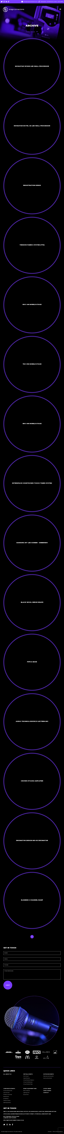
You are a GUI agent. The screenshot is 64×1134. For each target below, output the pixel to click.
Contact (46, 1092)
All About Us (7, 1074)
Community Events (47, 1078)
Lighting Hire (26, 1092)
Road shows (6, 1096)
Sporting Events (7, 1102)
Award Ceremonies (7, 1090)
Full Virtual (26, 1076)
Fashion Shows (6, 1100)
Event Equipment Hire (30, 1088)
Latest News (47, 1088)
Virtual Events (28, 1074)
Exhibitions (5, 1098)
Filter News (32, 32)
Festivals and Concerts (48, 1076)
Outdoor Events (48, 1074)
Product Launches (7, 1094)
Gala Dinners (6, 1092)
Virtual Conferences (27, 1082)
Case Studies (47, 1090)
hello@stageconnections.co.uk (30, 1)
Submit (8, 985)
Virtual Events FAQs (27, 1084)
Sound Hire (26, 1094)
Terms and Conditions (58, 1131)
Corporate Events (9, 1088)
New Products (26, 1090)
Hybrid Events (26, 1078)
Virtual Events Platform (28, 1080)
